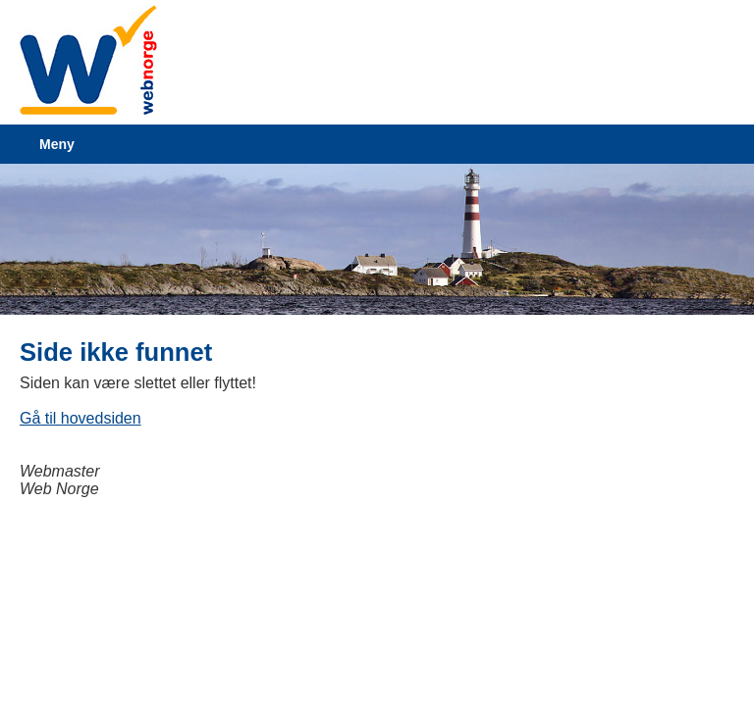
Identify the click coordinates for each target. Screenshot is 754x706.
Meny (57, 144)
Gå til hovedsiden (80, 418)
